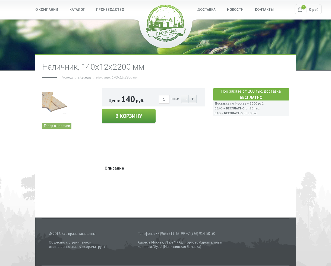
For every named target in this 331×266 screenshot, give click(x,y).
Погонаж (84, 77)
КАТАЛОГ (77, 9)
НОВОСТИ (235, 9)
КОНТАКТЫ (264, 9)
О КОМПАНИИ (46, 9)
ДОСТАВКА (206, 9)
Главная (67, 77)
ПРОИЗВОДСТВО (110, 9)
